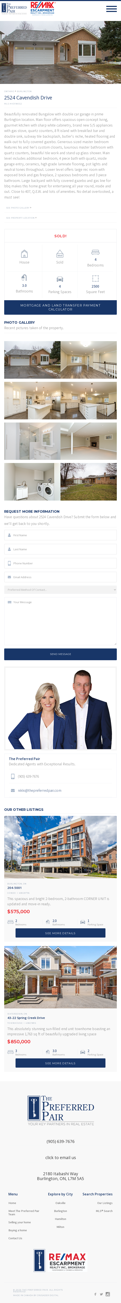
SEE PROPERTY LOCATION (20, 218)
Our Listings (105, 1203)
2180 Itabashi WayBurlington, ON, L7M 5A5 (60, 1176)
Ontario (9, 92)
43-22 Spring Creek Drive (26, 1018)
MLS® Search (104, 1211)
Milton (60, 1227)
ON (24, 884)
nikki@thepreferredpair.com (39, 790)
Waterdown (15, 1014)
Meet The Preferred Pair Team (23, 1212)
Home (12, 1203)
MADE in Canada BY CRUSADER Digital (36, 1295)
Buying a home (17, 1230)
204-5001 (14, 888)
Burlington (24, 92)
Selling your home (19, 1222)
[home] (28, 8)
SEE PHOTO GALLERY (17, 208)
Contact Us (15, 1238)
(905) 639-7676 (61, 1141)
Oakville (60, 1203)
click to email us (60, 1157)
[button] (113, 9)
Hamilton (60, 1219)
